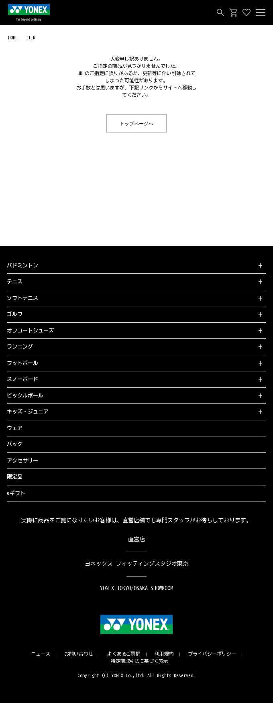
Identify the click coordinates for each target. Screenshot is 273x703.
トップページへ (136, 123)
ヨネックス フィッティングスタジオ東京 (137, 563)
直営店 (136, 539)
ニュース (40, 653)
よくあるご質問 (124, 653)
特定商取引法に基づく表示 (140, 660)
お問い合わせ (78, 653)
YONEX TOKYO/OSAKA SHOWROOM (136, 588)
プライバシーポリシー (212, 653)
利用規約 (164, 653)
